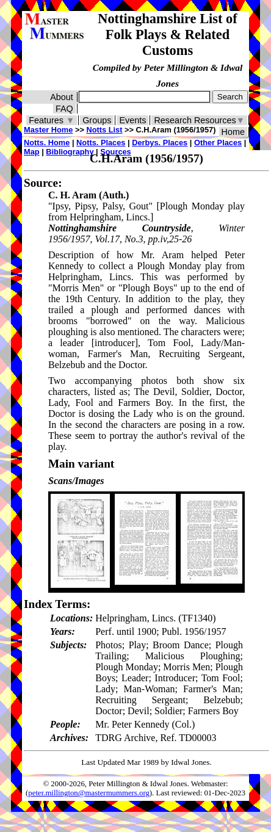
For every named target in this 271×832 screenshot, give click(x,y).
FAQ (64, 109)
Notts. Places (100, 142)
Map (32, 151)
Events (132, 120)
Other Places (218, 142)
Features (51, 120)
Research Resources (199, 120)
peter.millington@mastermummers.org (89, 793)
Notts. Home (47, 142)
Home (233, 132)
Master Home (48, 129)
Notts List (104, 129)
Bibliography (69, 151)
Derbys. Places (159, 142)
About (61, 97)
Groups (96, 120)
